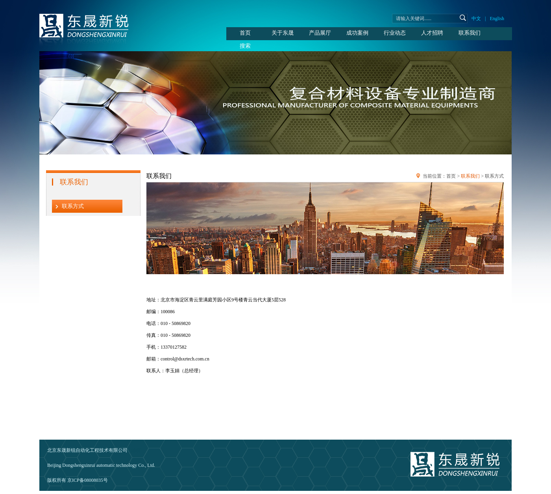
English (497, 18)
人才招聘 (432, 33)
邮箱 (136, 450)
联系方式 (73, 206)
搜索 (245, 46)
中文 (476, 18)
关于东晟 (283, 33)
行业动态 (395, 33)
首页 (245, 33)
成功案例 (357, 33)
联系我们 (470, 33)
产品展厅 (320, 33)
